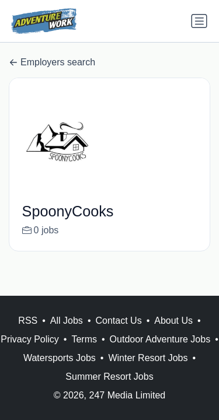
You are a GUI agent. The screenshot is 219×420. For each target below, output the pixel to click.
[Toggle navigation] (199, 21)
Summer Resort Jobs (109, 377)
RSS (27, 321)
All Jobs (66, 321)
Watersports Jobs (59, 358)
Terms (84, 339)
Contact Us (118, 321)
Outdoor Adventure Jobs (160, 339)
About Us (173, 321)
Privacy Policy (30, 339)
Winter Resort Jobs (147, 358)
